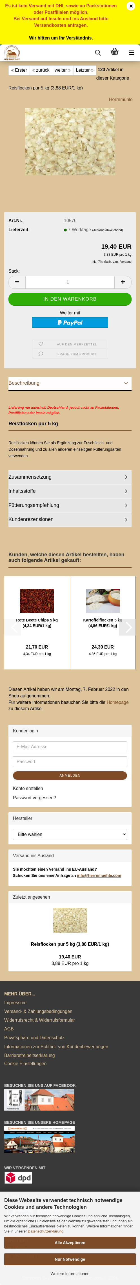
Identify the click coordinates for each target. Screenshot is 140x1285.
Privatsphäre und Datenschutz (34, 1037)
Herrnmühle (121, 99)
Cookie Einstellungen (25, 1063)
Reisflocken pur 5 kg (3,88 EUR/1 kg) (70, 944)
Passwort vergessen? (34, 797)
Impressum (15, 1002)
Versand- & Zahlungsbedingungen (38, 1011)
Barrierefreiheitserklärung (29, 1055)
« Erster (19, 70)
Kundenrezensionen (31, 519)
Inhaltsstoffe (22, 491)
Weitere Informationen (70, 1273)
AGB (9, 1028)
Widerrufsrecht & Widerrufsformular (39, 1020)
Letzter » (85, 70)
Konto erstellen (28, 788)
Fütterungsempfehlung (33, 505)
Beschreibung (23, 383)
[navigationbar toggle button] (131, 52)
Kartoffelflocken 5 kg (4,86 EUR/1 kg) (102, 623)
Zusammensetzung (30, 477)
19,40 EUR (70, 957)
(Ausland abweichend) (107, 230)
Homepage (118, 702)
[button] (16, 282)
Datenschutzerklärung (45, 1231)
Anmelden (70, 776)
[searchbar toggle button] (97, 52)
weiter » (62, 70)
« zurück (40, 70)
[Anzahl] (70, 282)
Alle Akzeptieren (70, 1242)
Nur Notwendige (70, 1259)
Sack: (14, 271)
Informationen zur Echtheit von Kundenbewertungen (56, 1046)
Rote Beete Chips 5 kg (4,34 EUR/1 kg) (37, 623)
